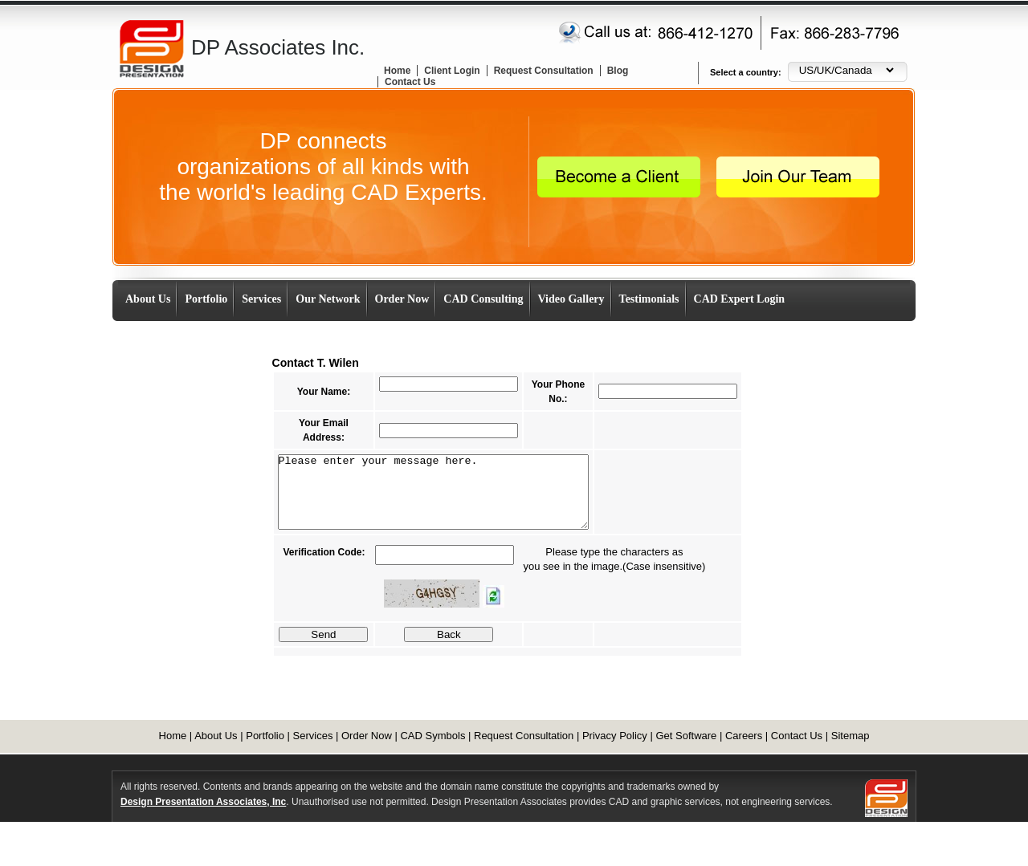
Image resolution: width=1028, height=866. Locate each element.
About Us (147, 299)
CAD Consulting (483, 299)
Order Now (402, 299)
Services (261, 299)
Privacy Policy (614, 736)
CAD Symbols (432, 736)
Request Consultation (544, 70)
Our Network (328, 299)
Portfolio (206, 299)
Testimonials (649, 299)
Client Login (451, 70)
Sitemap (850, 736)
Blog (618, 70)
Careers (743, 736)
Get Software (685, 736)
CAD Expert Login (739, 299)
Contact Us (410, 81)
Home (397, 70)
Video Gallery (571, 299)
